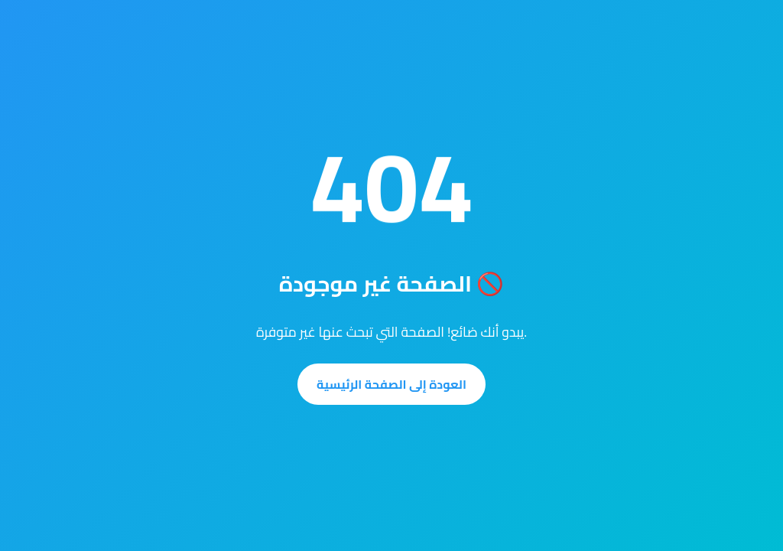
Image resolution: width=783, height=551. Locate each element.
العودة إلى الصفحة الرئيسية (391, 384)
